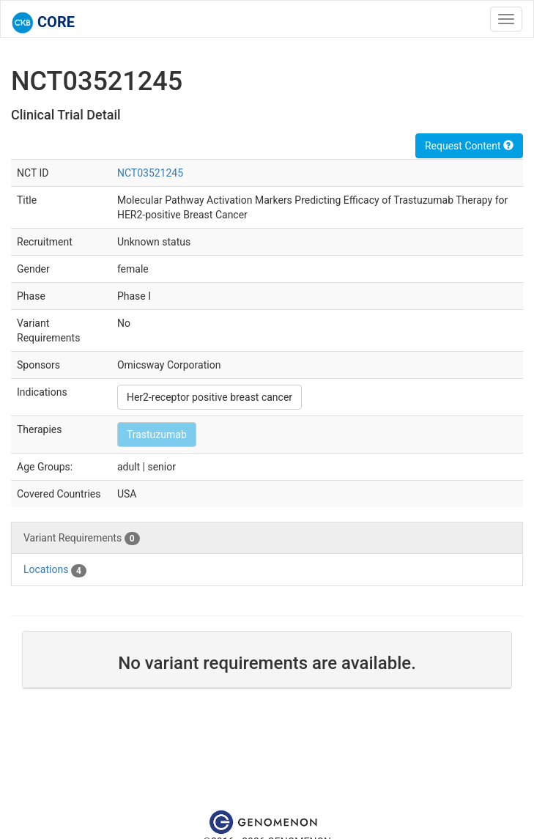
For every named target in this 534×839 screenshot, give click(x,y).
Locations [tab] (54, 570)
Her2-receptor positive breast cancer (209, 397)
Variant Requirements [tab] (81, 538)
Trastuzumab (157, 434)
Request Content (469, 146)
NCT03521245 (150, 173)
